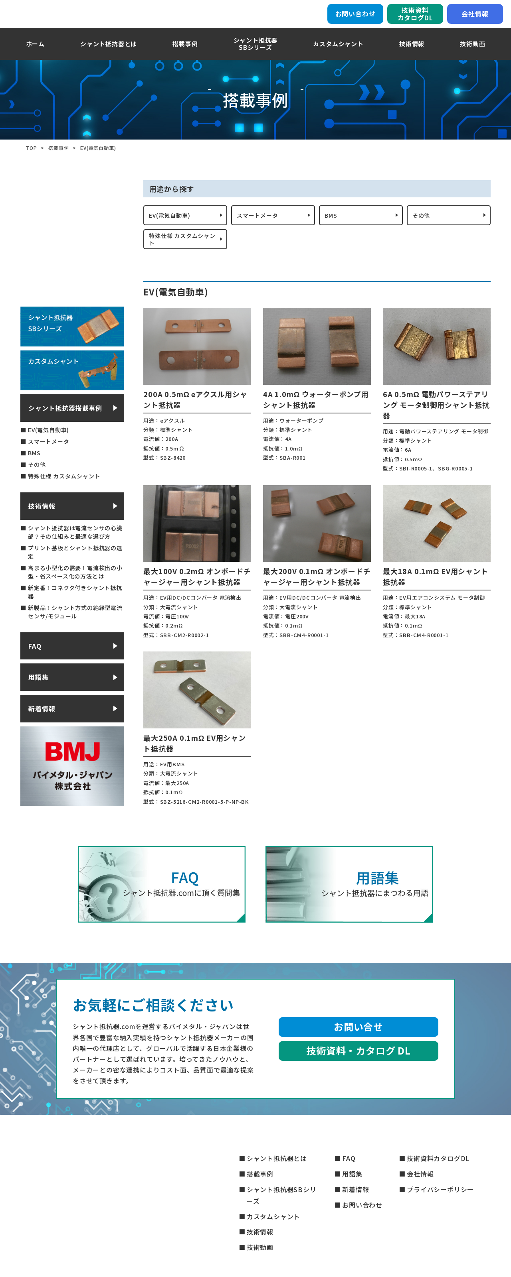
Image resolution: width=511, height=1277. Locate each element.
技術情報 (411, 53)
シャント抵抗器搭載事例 (65, 426)
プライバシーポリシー (440, 1189)
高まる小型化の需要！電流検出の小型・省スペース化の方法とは (75, 590)
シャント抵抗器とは (108, 53)
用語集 (38, 695)
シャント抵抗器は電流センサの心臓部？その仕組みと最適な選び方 (75, 550)
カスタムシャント (338, 53)
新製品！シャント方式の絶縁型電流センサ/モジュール (75, 630)
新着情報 (41, 726)
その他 (422, 227)
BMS (332, 227)
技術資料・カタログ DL (358, 1068)
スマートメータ (260, 227)
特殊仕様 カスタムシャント (180, 255)
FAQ (34, 664)
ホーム (35, 53)
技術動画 (472, 53)
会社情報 (474, 19)
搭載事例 (185, 53)
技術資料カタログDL (415, 18)
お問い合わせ (355, 19)
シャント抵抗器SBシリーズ (282, 1195)
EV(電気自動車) (172, 227)
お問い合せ (358, 1044)
